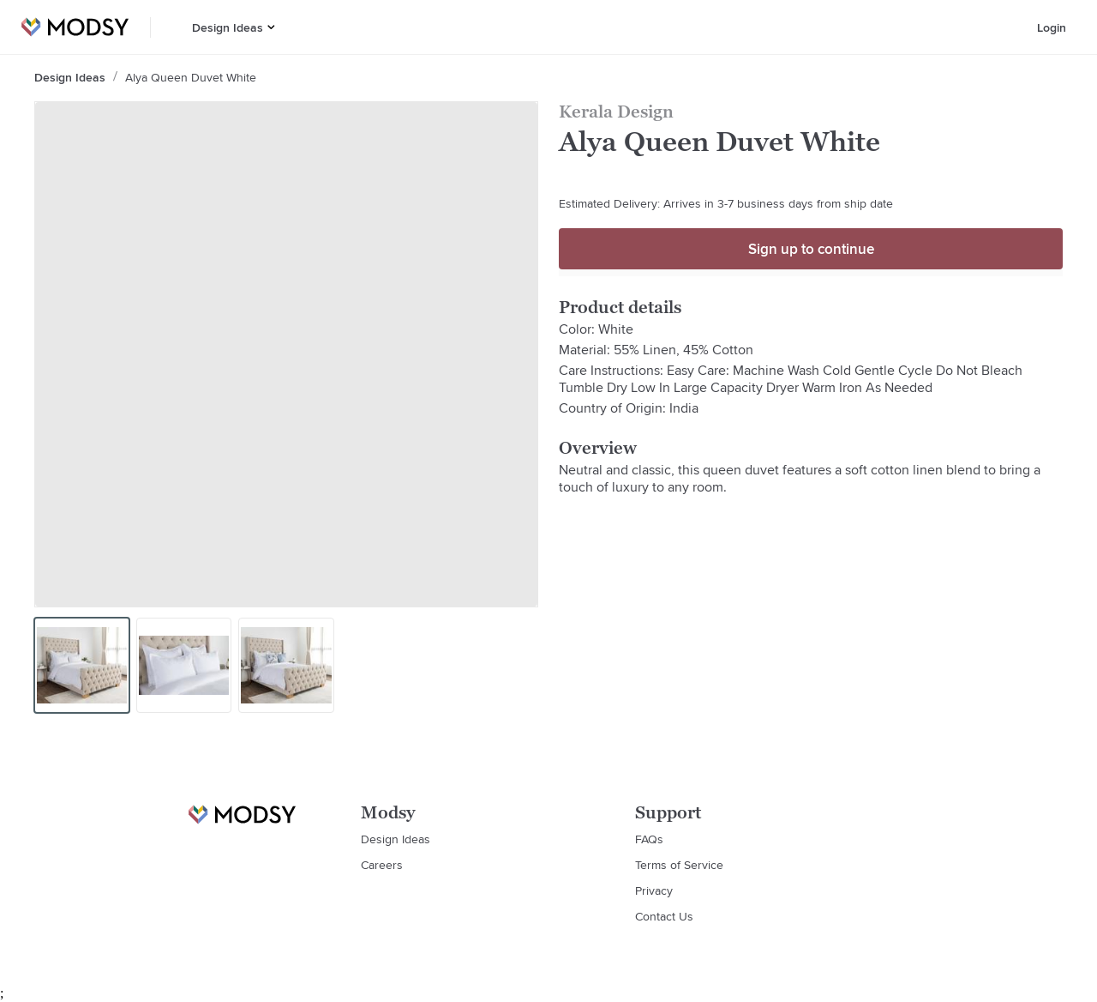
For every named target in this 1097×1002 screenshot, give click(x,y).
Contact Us (664, 916)
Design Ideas (227, 27)
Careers (382, 864)
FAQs (649, 839)
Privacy (654, 890)
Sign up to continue (811, 248)
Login (1051, 27)
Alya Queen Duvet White (190, 77)
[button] (271, 27)
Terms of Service (679, 864)
